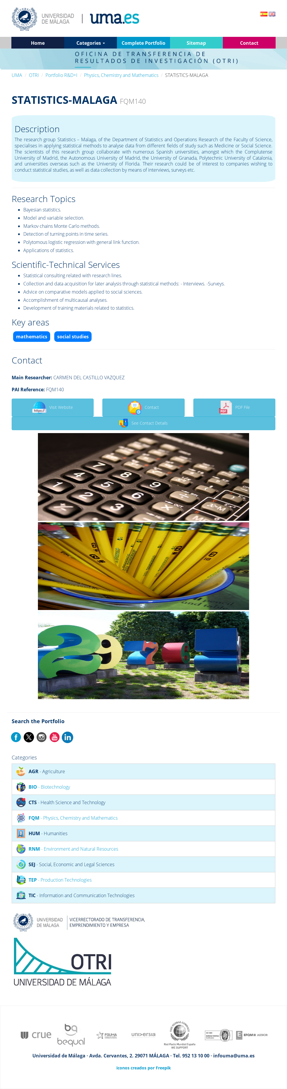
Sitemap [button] (196, 43)
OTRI (34, 75)
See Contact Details (143, 423)
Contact (143, 408)
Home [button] (38, 43)
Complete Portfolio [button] (143, 43)
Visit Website (52, 408)
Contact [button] (249, 43)
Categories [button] (90, 43)
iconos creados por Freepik (143, 1068)
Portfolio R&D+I (61, 75)
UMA (17, 75)
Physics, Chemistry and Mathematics (121, 75)
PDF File (234, 408)
